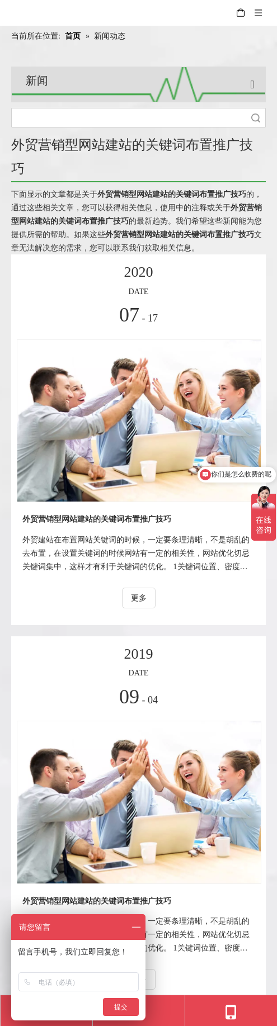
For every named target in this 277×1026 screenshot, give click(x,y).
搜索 (255, 117)
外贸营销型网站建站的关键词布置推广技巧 (96, 519)
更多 (139, 598)
